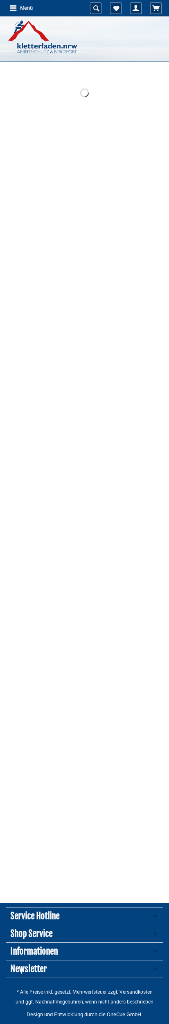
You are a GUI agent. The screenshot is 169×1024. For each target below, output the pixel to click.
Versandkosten (136, 991)
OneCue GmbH (124, 1014)
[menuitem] (21, 8)
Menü (21, 7)
